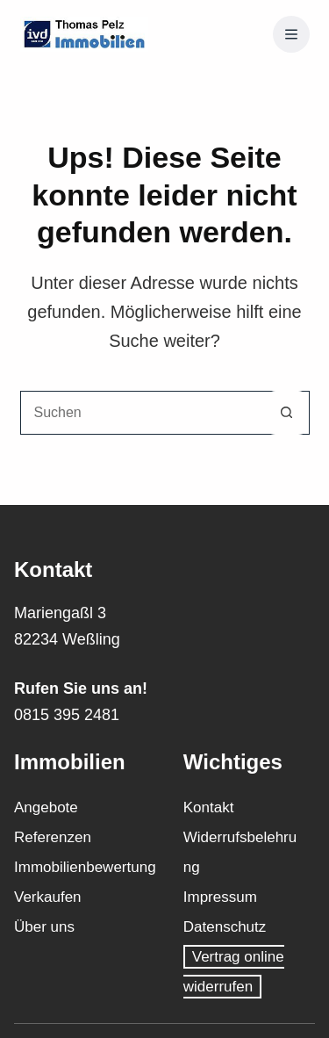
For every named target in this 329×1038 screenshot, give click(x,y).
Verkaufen (48, 897)
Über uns (44, 927)
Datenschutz (225, 927)
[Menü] (291, 34)
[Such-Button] (287, 413)
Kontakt (208, 807)
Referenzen (52, 837)
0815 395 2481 (66, 715)
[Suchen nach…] (143, 413)
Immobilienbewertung (85, 867)
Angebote (46, 807)
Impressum (220, 897)
